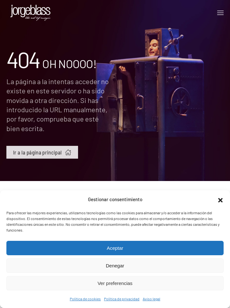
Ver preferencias (115, 283)
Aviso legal (151, 298)
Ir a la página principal (42, 152)
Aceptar (115, 248)
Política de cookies (85, 298)
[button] (220, 199)
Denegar (115, 265)
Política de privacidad (121, 298)
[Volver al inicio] (30, 13)
